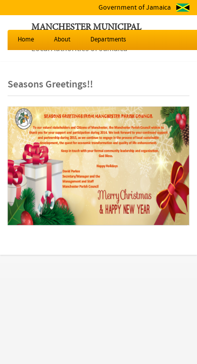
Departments (108, 39)
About (62, 39)
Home (26, 39)
